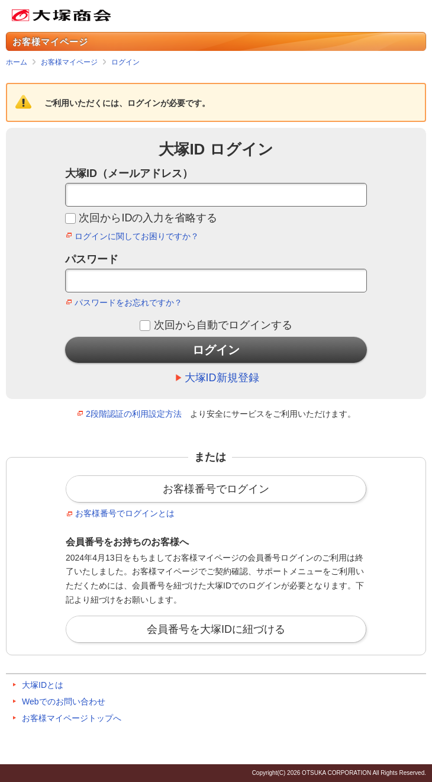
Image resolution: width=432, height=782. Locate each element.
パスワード (91, 259)
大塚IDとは (42, 685)
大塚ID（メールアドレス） (129, 173)
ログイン (125, 62)
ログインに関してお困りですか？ (137, 236)
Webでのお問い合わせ (63, 701)
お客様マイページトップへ (71, 718)
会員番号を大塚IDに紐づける (216, 629)
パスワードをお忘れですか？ (128, 302)
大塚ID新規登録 (222, 378)
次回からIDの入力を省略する (148, 218)
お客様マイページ (69, 62)
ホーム (16, 62)
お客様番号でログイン (216, 489)
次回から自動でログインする (223, 325)
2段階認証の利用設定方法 (134, 414)
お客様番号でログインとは (125, 513)
